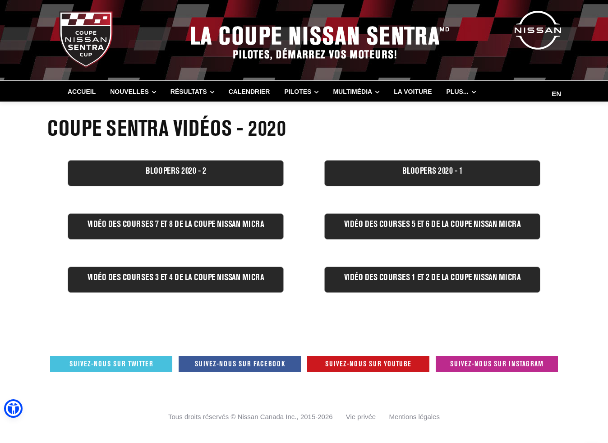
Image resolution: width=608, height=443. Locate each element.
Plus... (458, 91)
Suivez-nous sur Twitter (111, 363)
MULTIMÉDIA (352, 91)
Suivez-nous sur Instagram (497, 363)
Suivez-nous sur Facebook (240, 363)
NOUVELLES (129, 91)
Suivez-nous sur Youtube (368, 363)
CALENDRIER (249, 91)
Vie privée (361, 416)
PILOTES (297, 91)
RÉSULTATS (188, 91)
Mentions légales (414, 416)
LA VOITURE (413, 91)
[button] (13, 408)
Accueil (82, 91)
